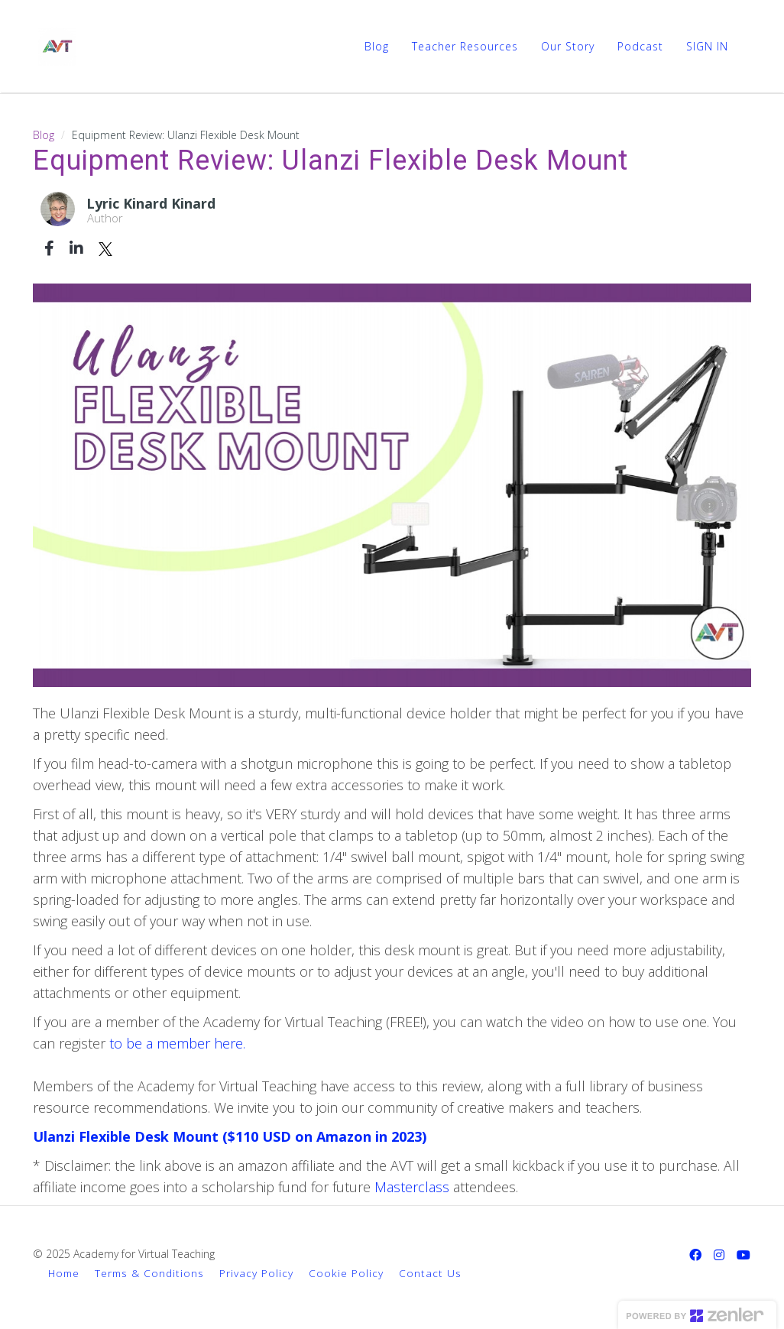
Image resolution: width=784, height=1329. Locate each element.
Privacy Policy (256, 1273)
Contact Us (430, 1273)
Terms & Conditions (149, 1273)
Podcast (640, 46)
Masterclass (413, 1187)
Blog (376, 46)
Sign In (707, 46)
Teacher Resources (465, 46)
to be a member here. (177, 1043)
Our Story (567, 46)
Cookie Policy (346, 1273)
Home (63, 1273)
